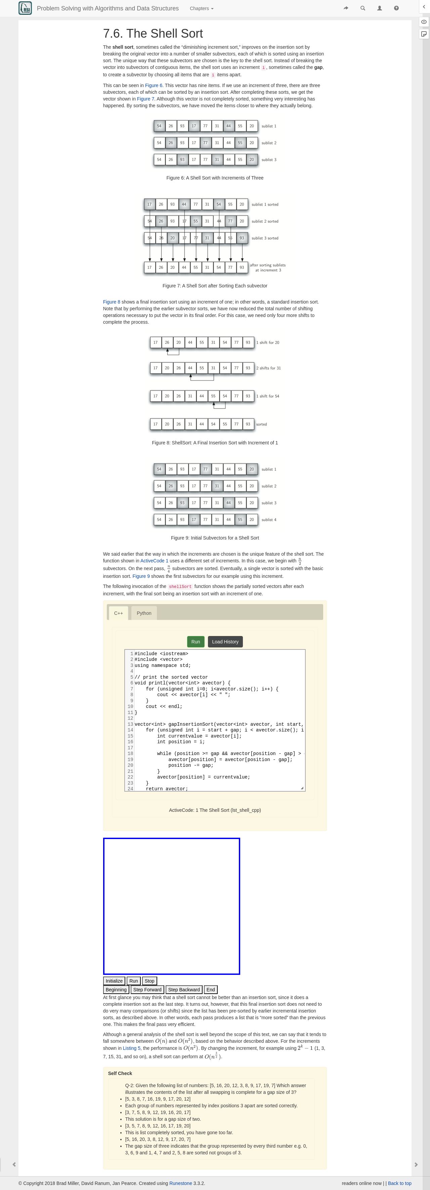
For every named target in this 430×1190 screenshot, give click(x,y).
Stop (150, 981)
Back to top (400, 1183)
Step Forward (147, 989)
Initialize (114, 981)
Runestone (180, 1183)
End (211, 989)
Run (195, 641)
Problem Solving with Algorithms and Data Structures (108, 8)
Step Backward (184, 989)
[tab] (118, 613)
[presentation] (300, 560)
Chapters (202, 8)
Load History (225, 641)
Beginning (116, 989)
